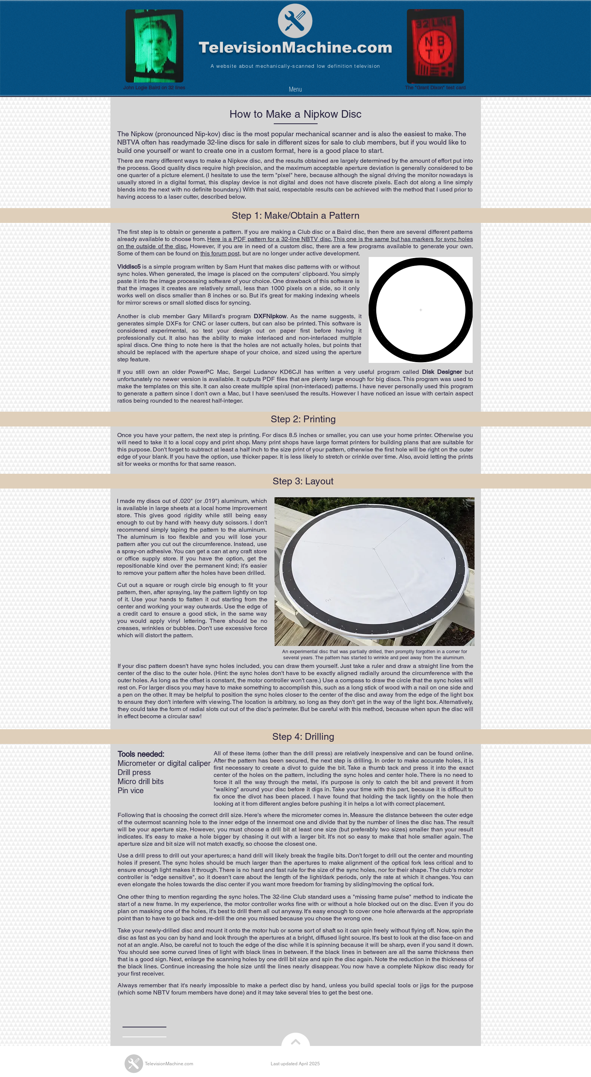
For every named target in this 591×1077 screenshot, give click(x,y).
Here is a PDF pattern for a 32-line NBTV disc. (269, 239)
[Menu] (295, 88)
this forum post (219, 253)
